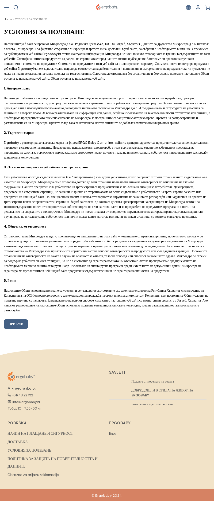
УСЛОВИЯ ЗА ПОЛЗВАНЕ (29, 450)
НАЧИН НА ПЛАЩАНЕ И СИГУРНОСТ (40, 433)
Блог (112, 433)
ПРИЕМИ (15, 323)
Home (8, 19)
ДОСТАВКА (18, 441)
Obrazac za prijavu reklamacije (33, 474)
